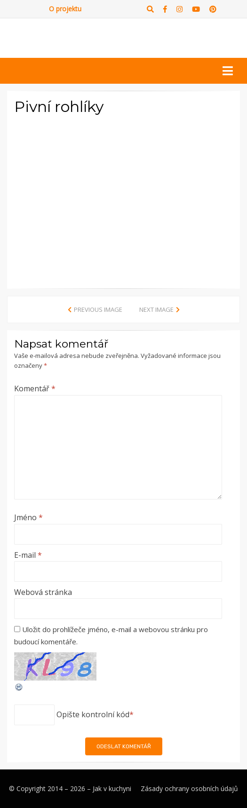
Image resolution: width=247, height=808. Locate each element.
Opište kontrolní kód (92, 714)
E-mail (28, 555)
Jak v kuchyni (112, 788)
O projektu (65, 8)
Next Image (156, 309)
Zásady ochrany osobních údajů (189, 788)
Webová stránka (43, 592)
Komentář (35, 388)
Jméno (28, 517)
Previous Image (98, 309)
